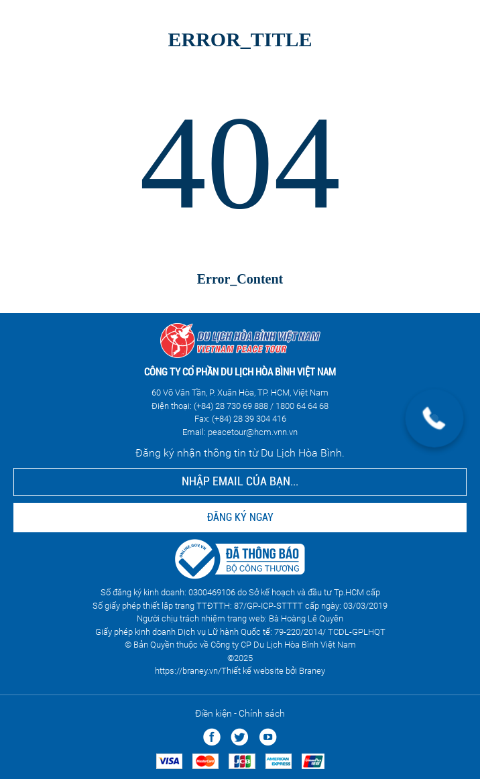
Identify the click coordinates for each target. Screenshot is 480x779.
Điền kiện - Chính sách (240, 713)
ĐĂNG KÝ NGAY (240, 517)
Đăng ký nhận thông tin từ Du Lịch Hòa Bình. (240, 452)
